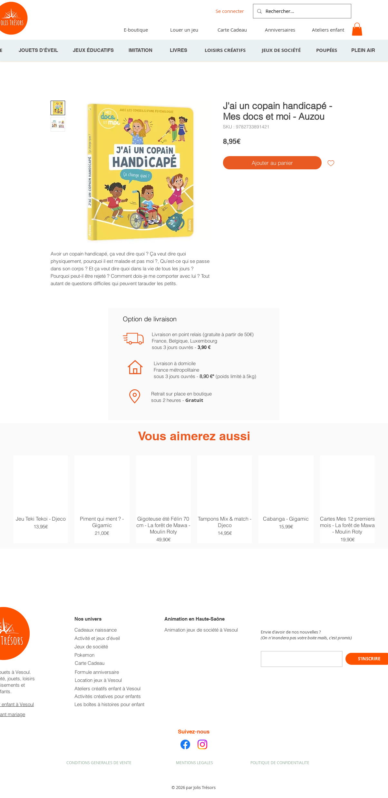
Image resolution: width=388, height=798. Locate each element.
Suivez (186, 731)
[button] (357, 29)
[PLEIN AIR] (364, 50)
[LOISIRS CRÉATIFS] (225, 50)
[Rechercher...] (301, 11)
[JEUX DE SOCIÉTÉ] (282, 50)
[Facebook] (185, 744)
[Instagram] (202, 744)
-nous (202, 731)
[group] (194, 499)
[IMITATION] (141, 50)
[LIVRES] (179, 50)
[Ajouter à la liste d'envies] (331, 163)
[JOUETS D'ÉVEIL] (39, 50)
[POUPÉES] (327, 50)
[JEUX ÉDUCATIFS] (94, 50)
